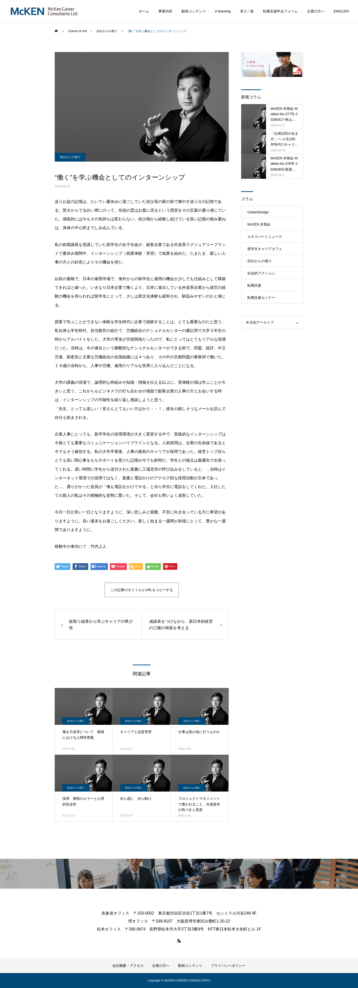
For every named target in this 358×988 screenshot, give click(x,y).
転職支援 (254, 285)
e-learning (222, 11)
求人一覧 (247, 11)
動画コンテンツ (193, 11)
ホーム (144, 11)
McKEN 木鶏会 (258, 224)
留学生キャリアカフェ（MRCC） (264, 251)
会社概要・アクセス (128, 966)
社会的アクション (261, 273)
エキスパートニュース (264, 237)
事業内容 (165, 11)
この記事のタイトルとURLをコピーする (141, 590)
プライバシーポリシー (228, 966)
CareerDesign (258, 212)
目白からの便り (70, 157)
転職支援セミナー (261, 298)
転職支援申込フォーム (280, 11)
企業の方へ (315, 11)
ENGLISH (341, 11)
